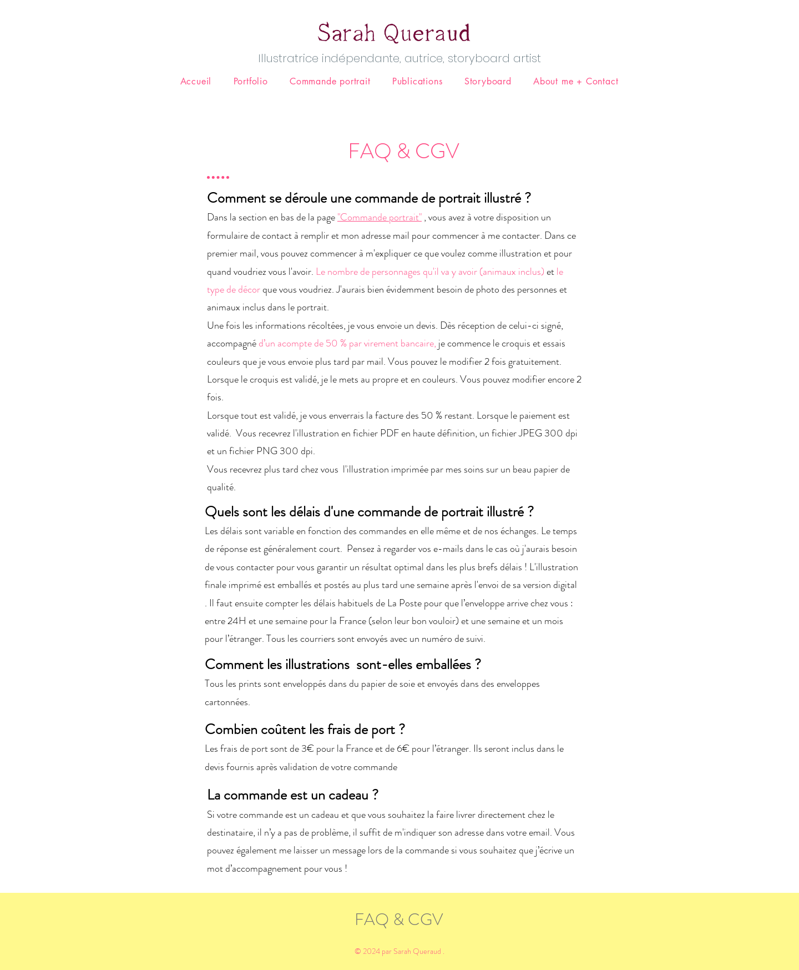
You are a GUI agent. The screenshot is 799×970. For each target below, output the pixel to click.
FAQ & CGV (399, 919)
